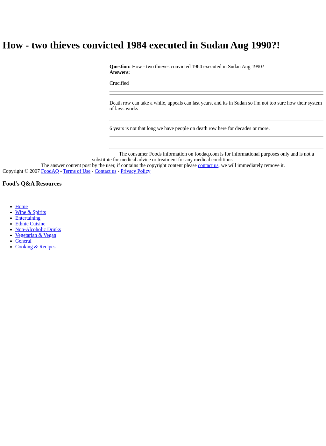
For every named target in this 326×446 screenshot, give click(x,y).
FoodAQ (50, 171)
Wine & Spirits (30, 212)
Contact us (105, 171)
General (23, 241)
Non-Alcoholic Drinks (38, 229)
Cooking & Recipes (35, 246)
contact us (208, 165)
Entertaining (27, 218)
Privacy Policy (136, 171)
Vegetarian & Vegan (35, 235)
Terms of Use (76, 171)
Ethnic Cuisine (30, 223)
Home (21, 206)
